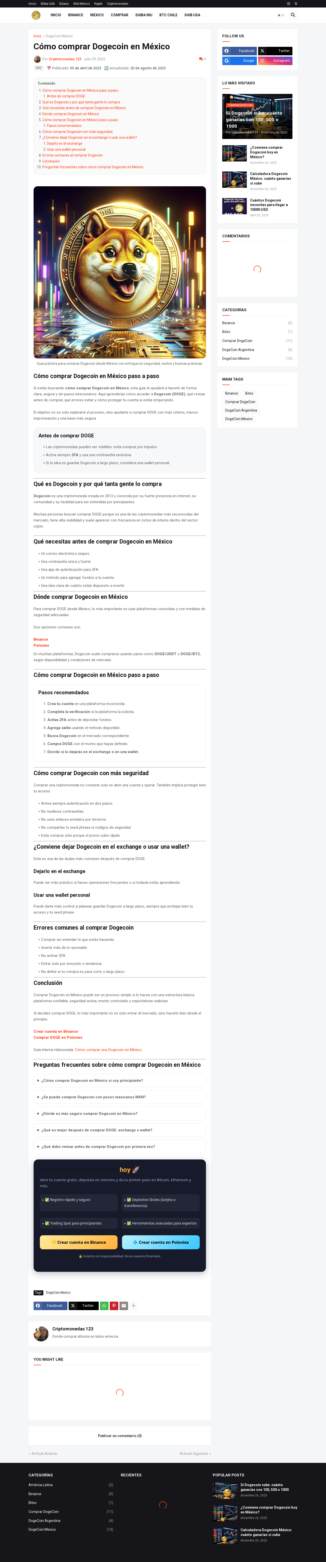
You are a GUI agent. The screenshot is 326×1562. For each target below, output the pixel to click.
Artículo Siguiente (194, 1454)
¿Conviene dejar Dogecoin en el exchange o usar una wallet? (89, 137)
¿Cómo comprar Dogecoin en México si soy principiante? (92, 1080)
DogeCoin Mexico (59, 36)
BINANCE (75, 15)
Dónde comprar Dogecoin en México (70, 114)
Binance (41, 639)
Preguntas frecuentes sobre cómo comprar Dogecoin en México (92, 167)
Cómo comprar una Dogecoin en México (108, 1050)
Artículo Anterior (45, 1454)
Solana (64, 4)
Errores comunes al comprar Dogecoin (72, 155)
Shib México (81, 4)
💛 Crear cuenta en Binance (78, 1242)
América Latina (71, 1485)
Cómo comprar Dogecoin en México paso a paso (80, 90)
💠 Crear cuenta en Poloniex (161, 1242)
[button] (281, 15)
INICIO (56, 15)
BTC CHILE (168, 15)
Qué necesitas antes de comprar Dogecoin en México (84, 108)
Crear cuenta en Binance (56, 1031)
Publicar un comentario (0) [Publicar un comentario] (120, 1436)
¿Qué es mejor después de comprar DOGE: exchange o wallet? (96, 1130)
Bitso (257, 331)
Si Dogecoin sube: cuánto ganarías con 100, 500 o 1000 (265, 1487)
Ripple (98, 4)
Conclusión (51, 161)
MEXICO (97, 15)
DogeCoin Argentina (257, 350)
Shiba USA (48, 4)
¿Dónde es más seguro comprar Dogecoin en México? (89, 1113)
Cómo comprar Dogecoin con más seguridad (77, 132)
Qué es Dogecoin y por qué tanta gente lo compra (81, 102)
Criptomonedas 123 (72, 1328)
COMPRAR (119, 15)
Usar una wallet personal (66, 149)
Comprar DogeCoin (257, 340)
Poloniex (41, 645)
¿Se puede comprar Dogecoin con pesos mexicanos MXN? (93, 1097)
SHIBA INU (143, 15)
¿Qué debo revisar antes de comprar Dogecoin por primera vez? (98, 1146)
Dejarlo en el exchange (64, 143)
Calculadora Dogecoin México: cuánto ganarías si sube (270, 178)
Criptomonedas (117, 4)
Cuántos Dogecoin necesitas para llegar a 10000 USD (269, 205)
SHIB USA (192, 15)
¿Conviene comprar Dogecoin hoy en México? (266, 152)
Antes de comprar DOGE (66, 96)
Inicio (32, 4)
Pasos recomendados (64, 126)
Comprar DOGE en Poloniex (58, 1037)
